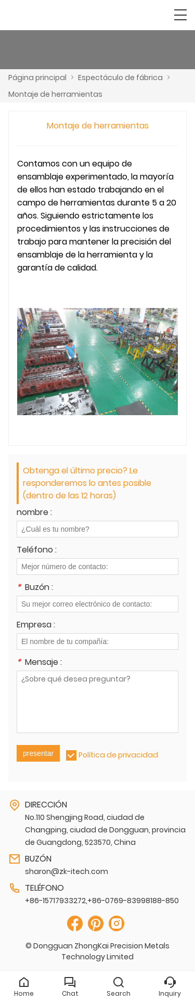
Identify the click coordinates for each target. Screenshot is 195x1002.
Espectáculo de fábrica (120, 77)
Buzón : (35, 588)
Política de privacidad (118, 755)
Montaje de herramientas (55, 94)
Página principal (37, 77)
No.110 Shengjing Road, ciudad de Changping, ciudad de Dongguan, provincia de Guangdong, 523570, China (105, 829)
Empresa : (36, 626)
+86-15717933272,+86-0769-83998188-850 (102, 900)
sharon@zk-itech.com (66, 871)
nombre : (34, 513)
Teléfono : (37, 551)
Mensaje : (39, 663)
